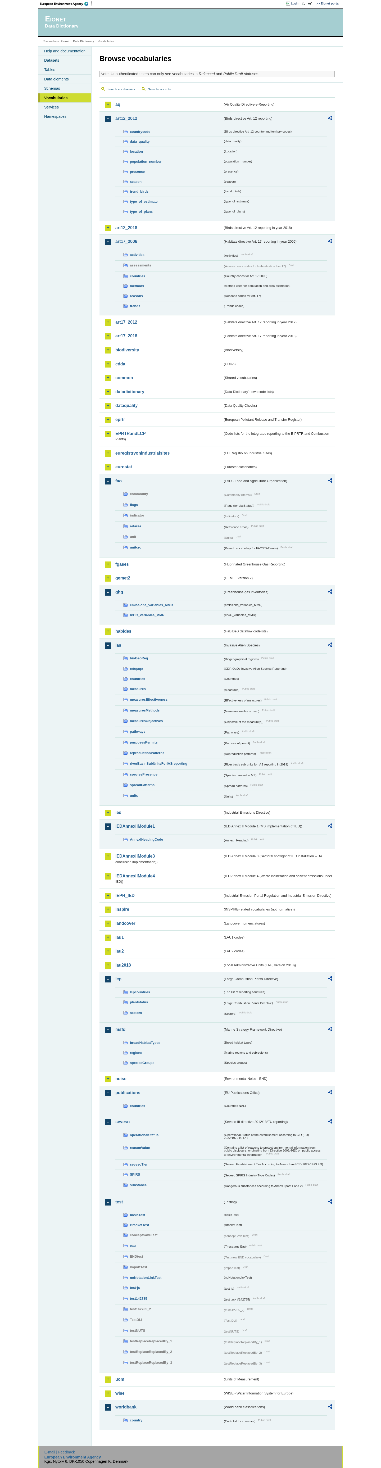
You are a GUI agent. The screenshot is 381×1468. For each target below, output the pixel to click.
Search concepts (159, 89)
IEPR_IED (125, 895)
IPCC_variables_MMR (147, 615)
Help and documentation (64, 51)
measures (138, 689)
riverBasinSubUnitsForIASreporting (158, 763)
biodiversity (127, 350)
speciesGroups (142, 1063)
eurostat (123, 467)
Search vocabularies (121, 89)
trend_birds (139, 191)
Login (294, 3)
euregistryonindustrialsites (142, 453)
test (119, 1202)
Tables (49, 69)
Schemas (52, 88)
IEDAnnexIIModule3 (135, 856)
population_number (145, 162)
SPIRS (135, 1174)
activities (137, 255)
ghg (119, 592)
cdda (120, 364)
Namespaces (55, 116)
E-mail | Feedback (59, 1452)
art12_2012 (126, 118)
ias (118, 645)
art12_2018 (126, 227)
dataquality (126, 405)
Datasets (51, 60)
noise (120, 1078)
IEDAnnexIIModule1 (135, 826)
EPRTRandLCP (130, 433)
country (136, 1420)
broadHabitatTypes (145, 1043)
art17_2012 (126, 322)
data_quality (140, 141)
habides (123, 631)
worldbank (126, 1407)
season (136, 182)
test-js (135, 1288)
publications (127, 1092)
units (134, 796)
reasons (136, 296)
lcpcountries (140, 992)
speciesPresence (143, 774)
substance (138, 1185)
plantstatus (139, 1002)
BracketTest (139, 1225)
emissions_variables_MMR (151, 605)
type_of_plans (141, 212)
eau (133, 1246)
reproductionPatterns (147, 753)
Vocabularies (56, 98)
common (124, 377)
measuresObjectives (146, 721)
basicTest (137, 1215)
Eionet (65, 41)
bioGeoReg (139, 658)
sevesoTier (139, 1164)
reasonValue (140, 1148)
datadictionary (129, 391)
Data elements (56, 79)
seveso (122, 1122)
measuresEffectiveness (148, 699)
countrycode (140, 132)
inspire (122, 909)
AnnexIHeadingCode (146, 839)
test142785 (138, 1299)
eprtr (120, 419)
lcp (118, 979)
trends (135, 306)
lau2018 (123, 965)
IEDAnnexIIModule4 (135, 876)
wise (120, 1393)
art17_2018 (126, 336)
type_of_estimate (144, 201)
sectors (136, 1013)
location (136, 151)
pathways (137, 731)
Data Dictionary (83, 41)
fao (118, 481)
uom (119, 1379)
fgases (122, 564)
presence (137, 172)
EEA (66, 3)
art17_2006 (126, 241)
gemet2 (122, 578)
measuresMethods (145, 710)
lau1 (119, 937)
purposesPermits (144, 742)
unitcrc (135, 547)
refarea (135, 526)
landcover (125, 923)
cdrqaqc (136, 669)
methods (137, 286)
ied (118, 812)
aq (117, 104)
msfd (120, 1029)
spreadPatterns (142, 785)
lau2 (119, 951)
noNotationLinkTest (145, 1278)
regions (136, 1053)
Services (51, 107)
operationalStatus (144, 1135)
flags (134, 505)
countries (137, 276)
